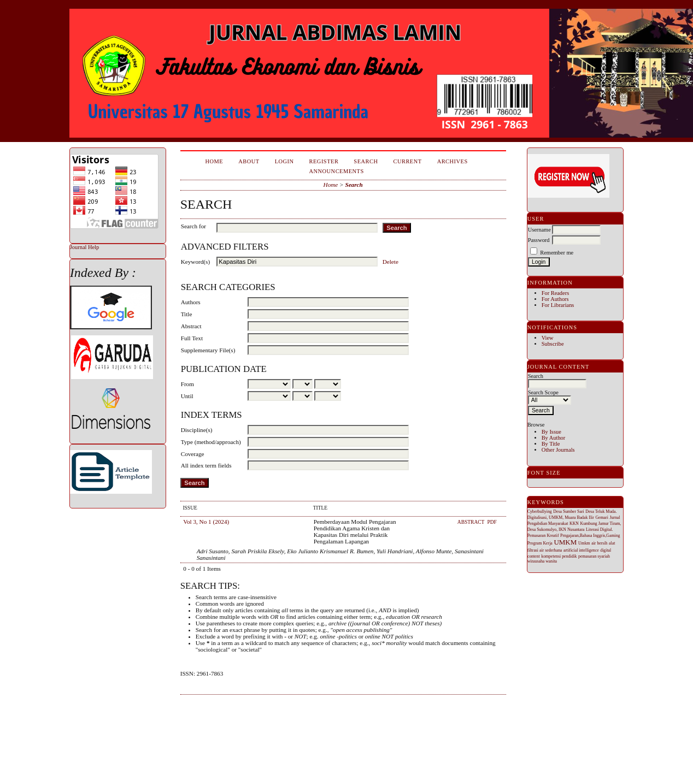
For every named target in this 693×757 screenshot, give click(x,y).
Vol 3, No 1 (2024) (206, 521)
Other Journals (558, 450)
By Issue (551, 432)
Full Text (192, 338)
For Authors (555, 299)
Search (366, 161)
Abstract (191, 326)
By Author (554, 438)
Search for (193, 226)
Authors (191, 302)
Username (539, 230)
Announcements (336, 171)
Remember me (556, 253)
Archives (452, 161)
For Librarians (558, 305)
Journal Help (84, 247)
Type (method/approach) (211, 442)
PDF (491, 522)
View (548, 338)
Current (407, 161)
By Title (551, 444)
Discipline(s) (197, 430)
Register (324, 161)
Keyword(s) (195, 261)
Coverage (192, 454)
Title (186, 314)
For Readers (555, 293)
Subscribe (553, 344)
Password (539, 240)
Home (214, 161)
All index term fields (206, 465)
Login (284, 161)
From (187, 384)
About (248, 161)
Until (187, 396)
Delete (390, 261)
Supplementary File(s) (208, 350)
